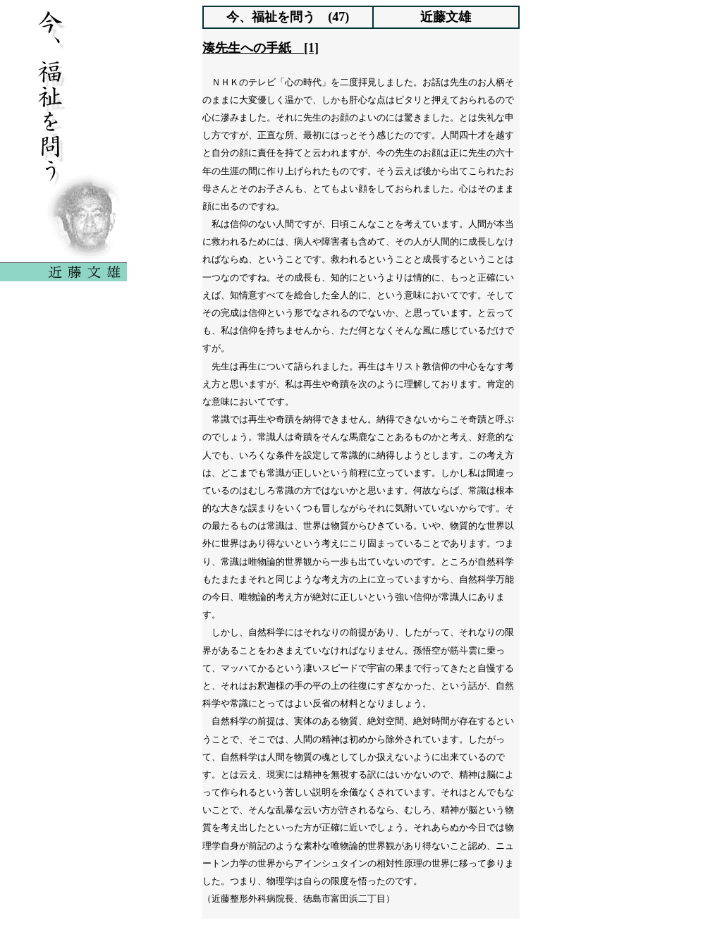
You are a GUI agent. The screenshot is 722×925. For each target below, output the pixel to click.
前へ (301, 905)
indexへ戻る (361, 905)
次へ (420, 905)
